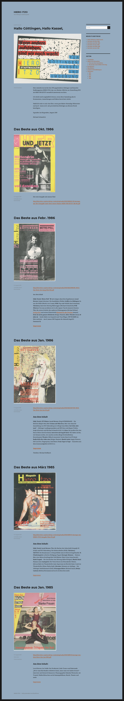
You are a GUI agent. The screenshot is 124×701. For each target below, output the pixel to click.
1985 (90, 76)
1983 (90, 73)
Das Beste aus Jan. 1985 (33, 587)
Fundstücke (90, 59)
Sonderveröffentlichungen (94, 69)
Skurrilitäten (90, 68)
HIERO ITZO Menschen (93, 61)
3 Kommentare (18, 87)
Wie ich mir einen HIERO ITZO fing (98, 64)
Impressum (37, 326)
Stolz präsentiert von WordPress (30, 693)
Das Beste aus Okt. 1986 (34, 129)
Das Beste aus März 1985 (34, 467)
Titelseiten (90, 71)
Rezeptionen (90, 66)
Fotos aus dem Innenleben (96, 63)
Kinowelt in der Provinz (64, 312)
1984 (90, 75)
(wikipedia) (37, 312)
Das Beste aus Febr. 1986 (34, 218)
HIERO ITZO (21, 12)
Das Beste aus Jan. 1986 (33, 340)
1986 (90, 78)
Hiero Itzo (16, 657)
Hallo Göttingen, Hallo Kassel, (38, 28)
